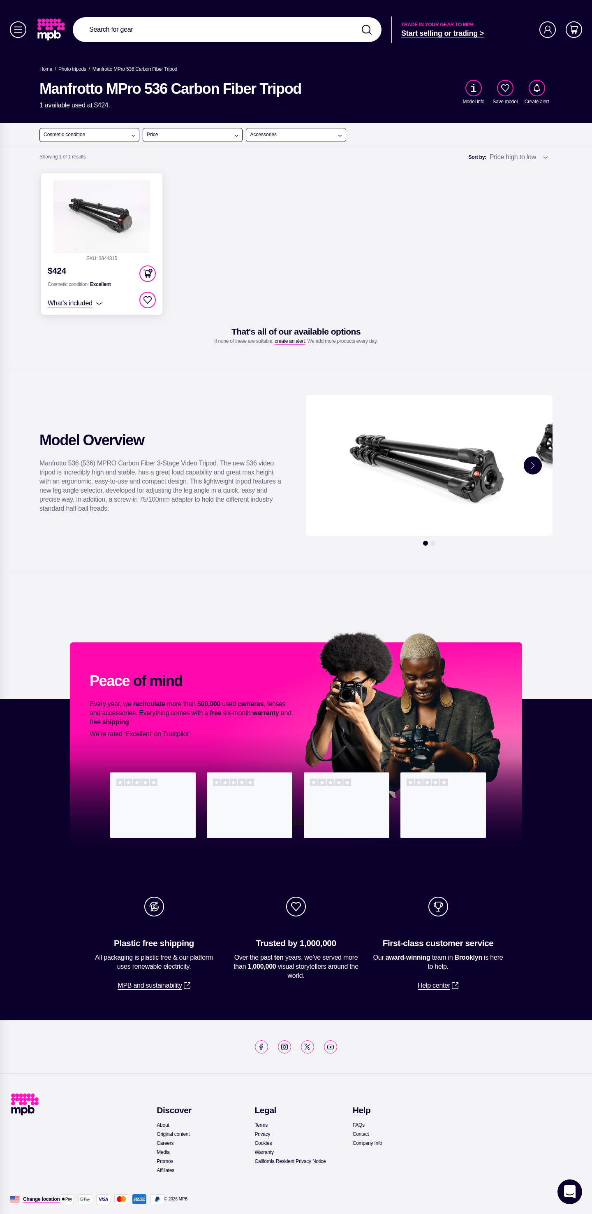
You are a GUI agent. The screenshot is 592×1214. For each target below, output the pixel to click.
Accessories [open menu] (296, 135)
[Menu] (18, 29)
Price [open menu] (193, 135)
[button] (147, 274)
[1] (425, 543)
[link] (52, 30)
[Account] (547, 29)
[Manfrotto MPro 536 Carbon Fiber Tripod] (135, 69)
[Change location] (41, 1199)
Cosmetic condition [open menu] (90, 135)
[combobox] (227, 29)
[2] (432, 543)
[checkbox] (505, 88)
